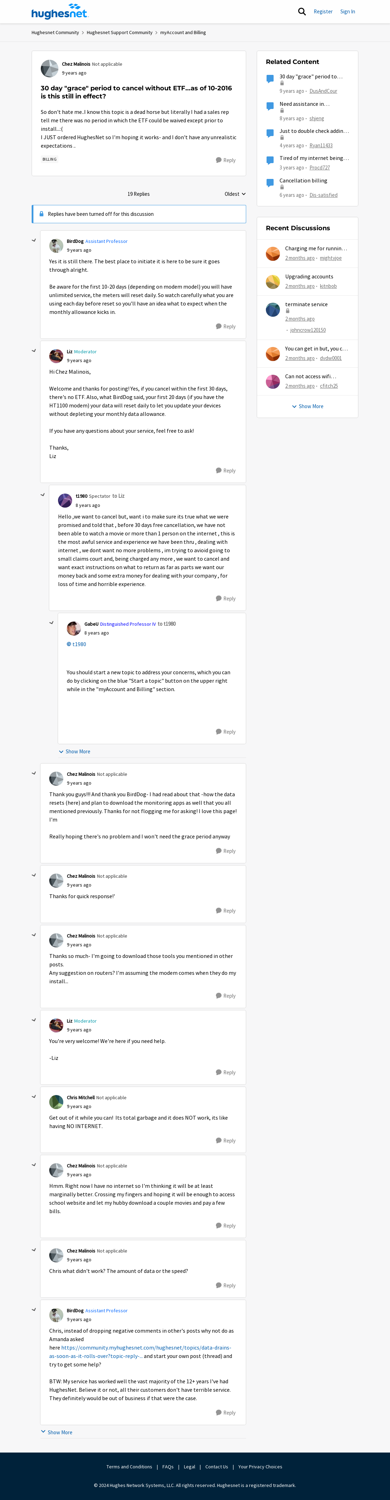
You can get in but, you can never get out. (316, 349)
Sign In (347, 11)
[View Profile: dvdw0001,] (273, 354)
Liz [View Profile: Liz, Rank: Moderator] (69, 351)
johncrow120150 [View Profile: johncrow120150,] (308, 330)
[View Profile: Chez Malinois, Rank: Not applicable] (49, 68)
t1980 (79, 644)
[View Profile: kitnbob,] (273, 282)
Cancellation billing (303, 180)
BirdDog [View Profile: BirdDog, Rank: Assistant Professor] (75, 241)
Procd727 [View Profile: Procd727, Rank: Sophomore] (319, 167)
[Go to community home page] (60, 12)
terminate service (306, 304)
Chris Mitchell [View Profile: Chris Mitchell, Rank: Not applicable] (81, 1097)
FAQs (168, 1466)
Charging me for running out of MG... (315, 248)
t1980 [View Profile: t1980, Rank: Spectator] (81, 496)
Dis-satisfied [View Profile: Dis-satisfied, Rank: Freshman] (323, 194)
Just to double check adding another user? (313, 131)
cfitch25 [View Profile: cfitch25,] (329, 385)
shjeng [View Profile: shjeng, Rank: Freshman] (316, 118)
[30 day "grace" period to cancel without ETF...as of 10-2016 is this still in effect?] (79, 250)
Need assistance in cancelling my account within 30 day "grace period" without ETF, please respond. (315, 104)
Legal (189, 1466)
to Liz (118, 496)
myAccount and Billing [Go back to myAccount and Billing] (183, 32)
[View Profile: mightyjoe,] (273, 254)
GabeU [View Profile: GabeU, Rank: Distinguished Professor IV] (91, 624)
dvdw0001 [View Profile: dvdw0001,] (331, 357)
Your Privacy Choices (260, 1466)
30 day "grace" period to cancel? (308, 77)
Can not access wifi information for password (316, 376)
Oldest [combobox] (235, 194)
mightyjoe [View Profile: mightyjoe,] (331, 258)
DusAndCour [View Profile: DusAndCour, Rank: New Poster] (323, 91)
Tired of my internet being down (311, 158)
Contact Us (216, 1466)
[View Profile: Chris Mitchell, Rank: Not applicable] (56, 1102)
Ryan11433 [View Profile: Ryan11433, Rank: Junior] (321, 145)
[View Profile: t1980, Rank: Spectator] (65, 501)
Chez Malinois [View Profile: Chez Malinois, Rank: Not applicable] (76, 64)
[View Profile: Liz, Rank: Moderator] (56, 356)
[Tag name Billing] (50, 159)
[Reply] (226, 160)
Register (323, 11)
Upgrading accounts (309, 276)
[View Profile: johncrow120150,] (273, 310)
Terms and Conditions (129, 1466)
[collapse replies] (34, 240)
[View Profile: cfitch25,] (273, 382)
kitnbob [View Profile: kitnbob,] (328, 285)
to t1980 (166, 623)
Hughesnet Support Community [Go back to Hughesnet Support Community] (120, 32)
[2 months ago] (300, 258)
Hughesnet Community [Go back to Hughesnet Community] (55, 32)
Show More (74, 751)
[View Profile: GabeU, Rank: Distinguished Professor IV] (74, 629)
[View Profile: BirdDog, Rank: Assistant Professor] (56, 246)
